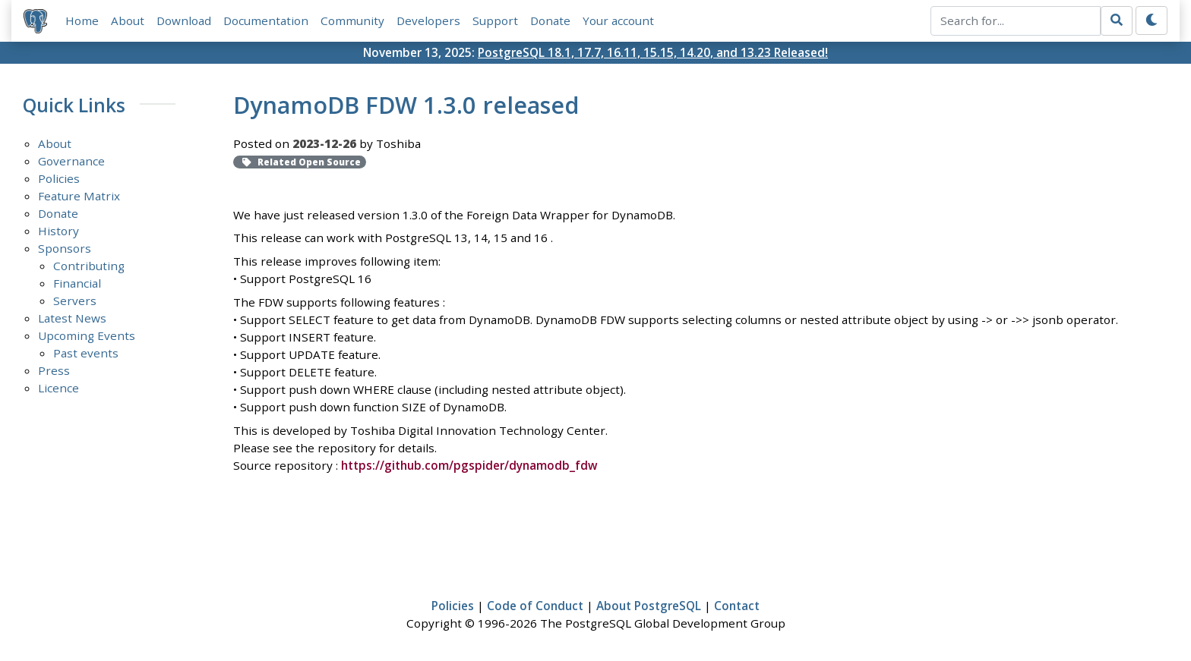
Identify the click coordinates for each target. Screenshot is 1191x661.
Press (54, 370)
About (127, 20)
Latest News (72, 318)
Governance (71, 160)
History (58, 230)
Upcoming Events (86, 335)
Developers (428, 20)
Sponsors (64, 248)
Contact (737, 605)
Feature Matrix (79, 195)
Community (352, 20)
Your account (618, 20)
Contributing (89, 265)
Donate (550, 20)
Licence (58, 387)
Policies (59, 178)
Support (495, 20)
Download (183, 20)
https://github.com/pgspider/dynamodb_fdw (469, 465)
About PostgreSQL (648, 605)
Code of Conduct (535, 605)
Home (82, 20)
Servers (74, 300)
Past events (85, 352)
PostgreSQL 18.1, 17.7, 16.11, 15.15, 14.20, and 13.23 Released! (653, 52)
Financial (77, 283)
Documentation (265, 20)
